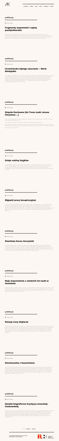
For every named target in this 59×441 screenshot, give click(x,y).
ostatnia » (34, 428)
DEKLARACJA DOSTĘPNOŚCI (16, 436)
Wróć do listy (10, 23)
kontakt (51, 6)
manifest (31, 6)
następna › (28, 428)
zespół (36, 6)
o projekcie (25, 6)
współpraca (46, 6)
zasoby (40, 6)
